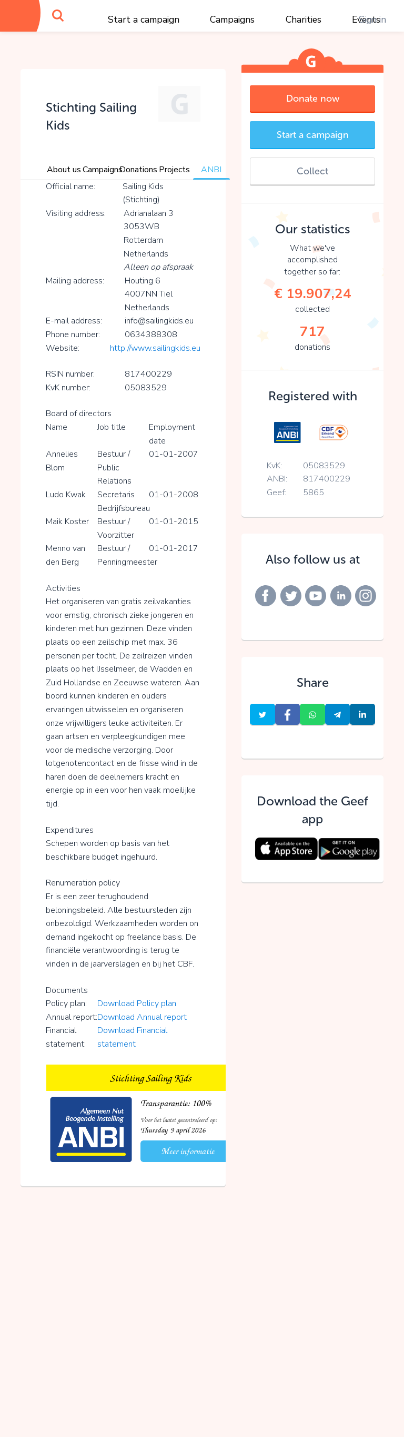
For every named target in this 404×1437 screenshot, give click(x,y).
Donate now (312, 98)
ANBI (211, 169)
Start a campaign (143, 19)
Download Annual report (142, 1017)
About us (64, 169)
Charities (303, 19)
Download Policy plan (136, 1003)
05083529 (324, 465)
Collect (312, 171)
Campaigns (232, 19)
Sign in (372, 19)
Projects (174, 169)
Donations (138, 169)
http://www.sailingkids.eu (155, 348)
